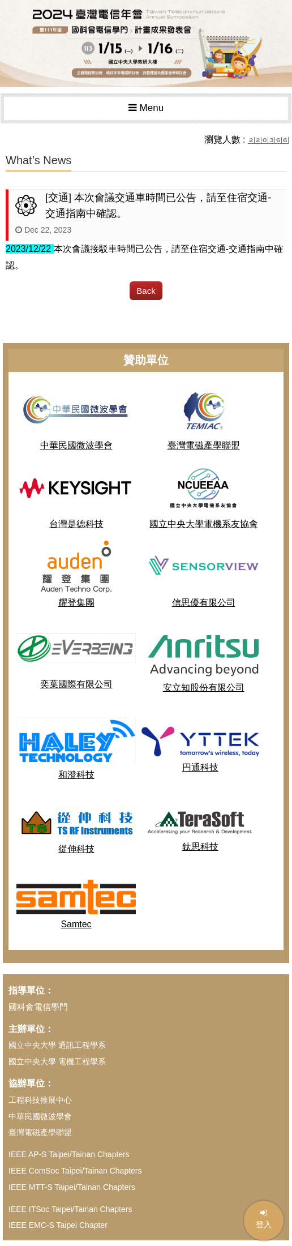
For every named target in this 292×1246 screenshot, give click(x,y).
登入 (264, 1219)
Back (145, 291)
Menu (146, 107)
